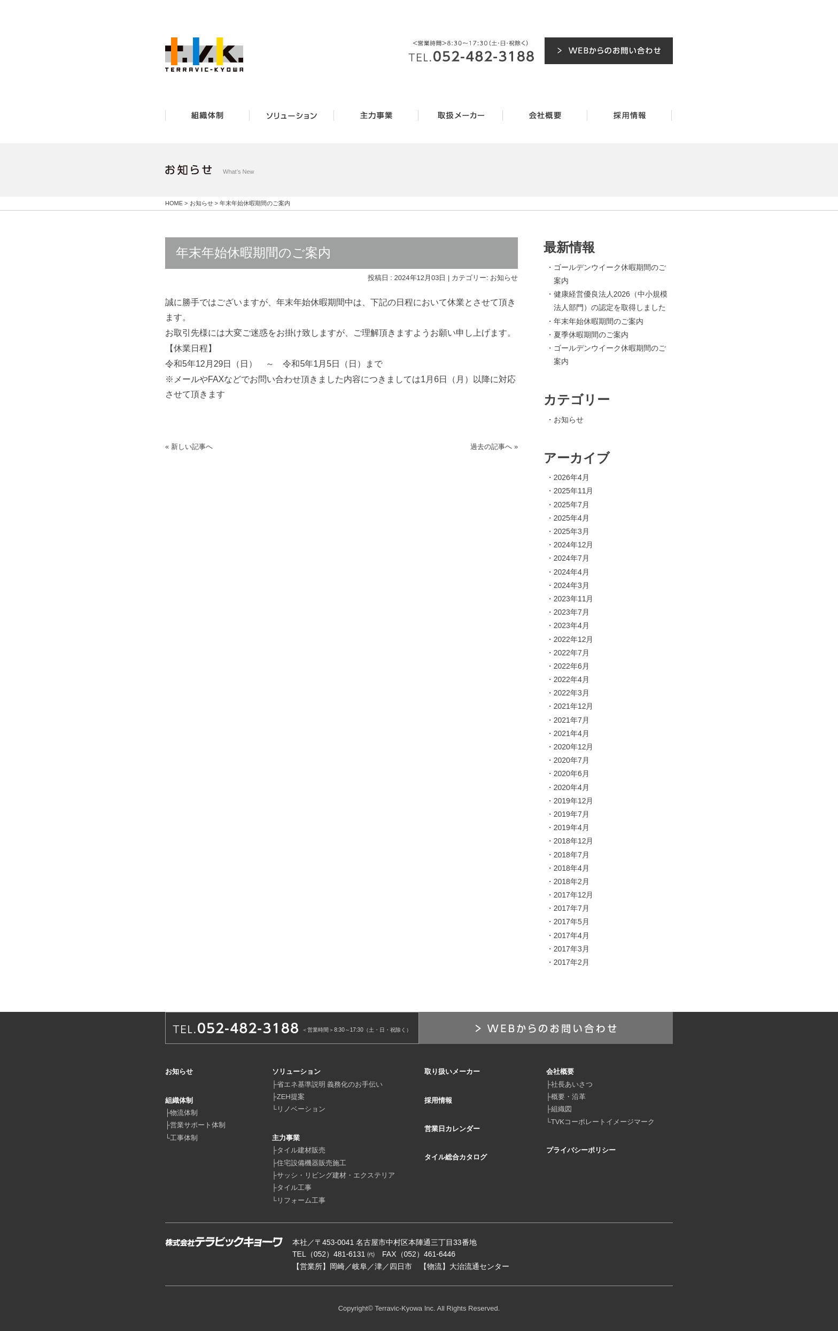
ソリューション (296, 1071)
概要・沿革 (568, 1097)
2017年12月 (574, 895)
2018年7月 (571, 854)
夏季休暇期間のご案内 (591, 334)
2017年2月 (571, 962)
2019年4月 (571, 827)
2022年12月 (574, 639)
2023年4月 (571, 625)
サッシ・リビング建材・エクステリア (336, 1175)
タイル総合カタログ (455, 1157)
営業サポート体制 (198, 1125)
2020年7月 (571, 760)
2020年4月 (571, 787)
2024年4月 (571, 572)
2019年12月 (574, 800)
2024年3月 (571, 585)
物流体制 (184, 1113)
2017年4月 (571, 935)
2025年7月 (571, 504)
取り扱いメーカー (452, 1071)
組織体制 (179, 1100)
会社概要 (560, 1071)
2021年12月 (574, 706)
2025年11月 (574, 490)
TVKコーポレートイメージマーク (603, 1122)
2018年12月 (574, 841)
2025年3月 (571, 531)
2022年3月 (571, 692)
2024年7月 (571, 558)
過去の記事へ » (494, 447)
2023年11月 (574, 598)
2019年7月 (571, 814)
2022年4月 (571, 679)
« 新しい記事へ (189, 447)
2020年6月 (571, 773)
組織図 (561, 1109)
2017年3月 (571, 949)
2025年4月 (571, 518)
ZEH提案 (291, 1097)
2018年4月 (571, 868)
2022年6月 (571, 666)
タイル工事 (294, 1187)
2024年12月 (574, 544)
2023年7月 (571, 612)
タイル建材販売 (301, 1150)
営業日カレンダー (452, 1129)
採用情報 (438, 1100)
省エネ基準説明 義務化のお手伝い (330, 1084)
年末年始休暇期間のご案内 (598, 321)
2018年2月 (571, 881)
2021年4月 (571, 733)
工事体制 (184, 1138)
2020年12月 (574, 746)
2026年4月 (571, 477)
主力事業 (286, 1138)
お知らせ (504, 278)
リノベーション (301, 1109)
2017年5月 (571, 921)
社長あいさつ (572, 1084)
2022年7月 (571, 652)
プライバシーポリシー (581, 1150)
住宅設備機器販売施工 (311, 1163)
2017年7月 (571, 908)
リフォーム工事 (301, 1200)
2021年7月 (571, 720)
